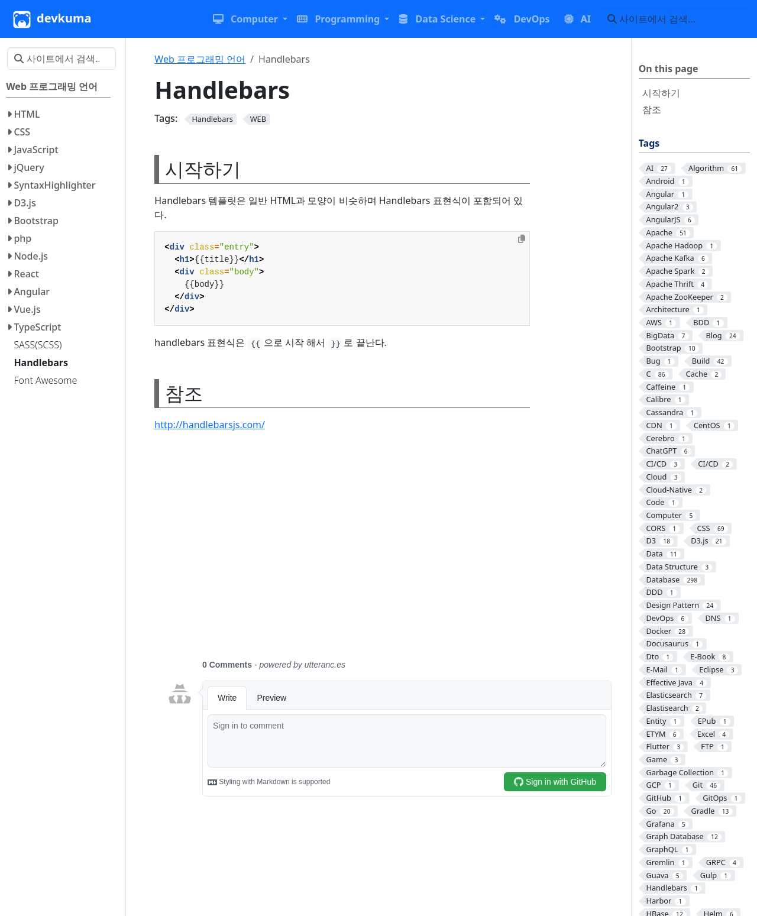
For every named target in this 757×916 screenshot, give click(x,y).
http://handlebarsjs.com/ (210, 424)
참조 (651, 109)
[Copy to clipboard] (522, 238)
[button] (250, 19)
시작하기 (661, 92)
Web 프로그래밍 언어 (199, 59)
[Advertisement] (388, 552)
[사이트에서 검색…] (675, 19)
